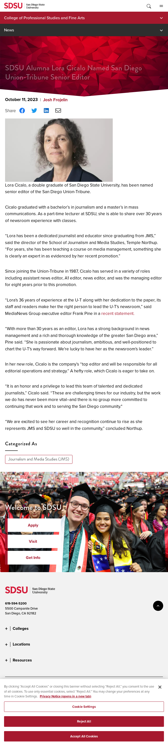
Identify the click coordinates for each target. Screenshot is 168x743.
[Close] (159, 690)
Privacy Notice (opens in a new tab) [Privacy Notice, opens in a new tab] (65, 699)
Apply (33, 525)
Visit (33, 541)
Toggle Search (148, 6)
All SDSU (161, 6)
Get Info (33, 557)
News (9, 30)
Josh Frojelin (55, 100)
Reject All (84, 724)
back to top (158, 606)
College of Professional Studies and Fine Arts (44, 18)
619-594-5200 (16, 603)
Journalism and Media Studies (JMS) (38, 459)
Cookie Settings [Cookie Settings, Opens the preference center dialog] (84, 710)
